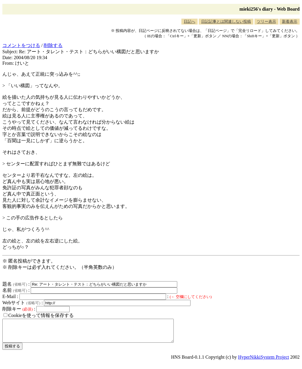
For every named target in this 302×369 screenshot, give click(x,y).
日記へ (189, 21)
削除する (53, 45)
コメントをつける (21, 45)
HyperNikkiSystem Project (263, 361)
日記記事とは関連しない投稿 (226, 21)
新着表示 (289, 21)
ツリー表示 (266, 21)
